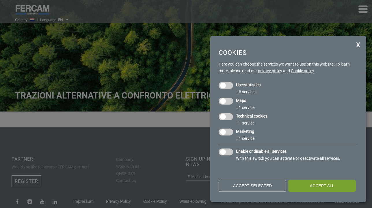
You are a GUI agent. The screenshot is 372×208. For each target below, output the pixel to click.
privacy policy (270, 70)
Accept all (322, 185)
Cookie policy (302, 70)
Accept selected (252, 185)
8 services (246, 92)
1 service (245, 107)
